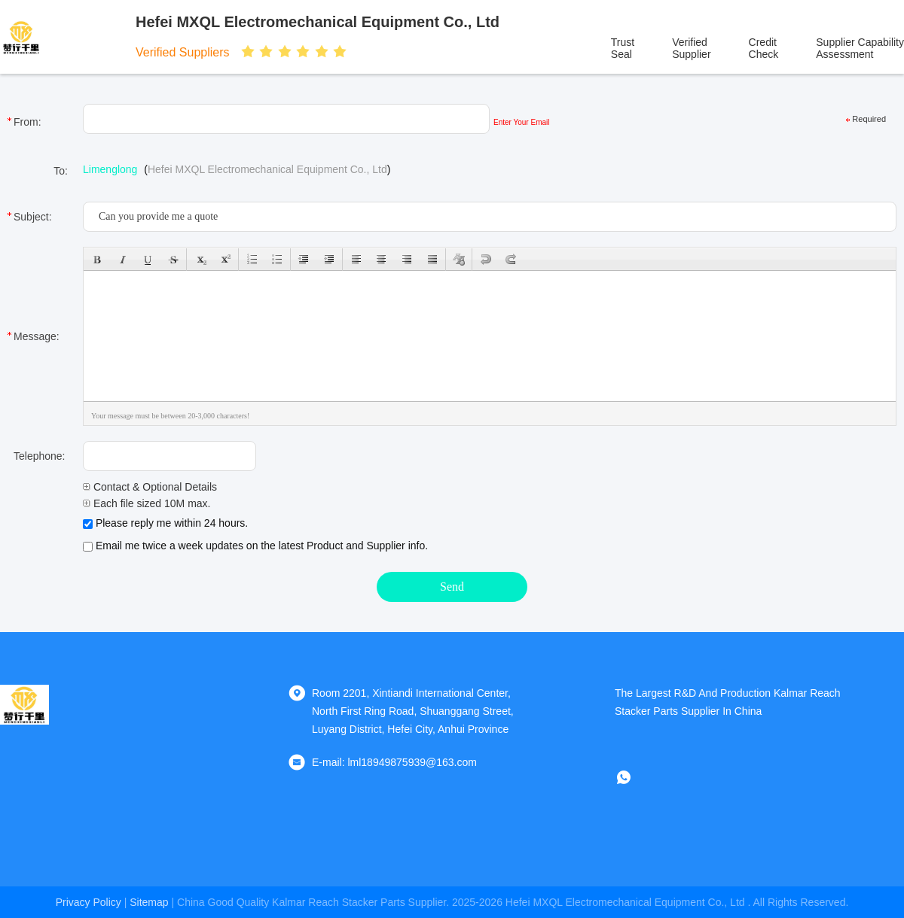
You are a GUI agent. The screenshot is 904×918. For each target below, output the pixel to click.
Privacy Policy (88, 902)
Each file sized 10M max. (147, 503)
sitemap (149, 902)
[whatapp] (634, 777)
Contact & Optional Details (150, 487)
